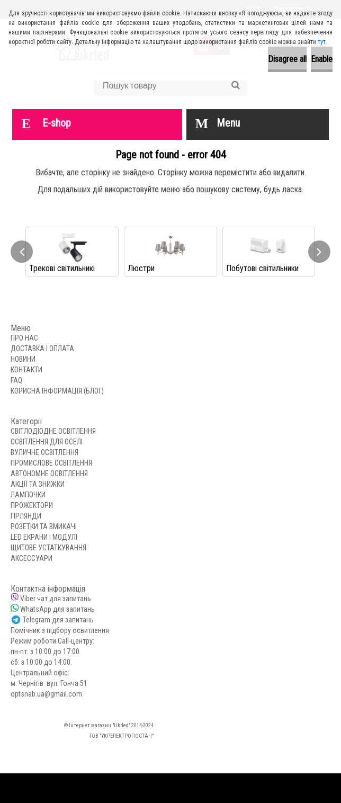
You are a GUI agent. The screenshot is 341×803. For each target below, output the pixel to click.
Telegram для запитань (58, 619)
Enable (322, 59)
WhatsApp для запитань (57, 609)
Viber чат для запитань (55, 598)
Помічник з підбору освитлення (60, 630)
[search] (235, 85)
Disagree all (287, 59)
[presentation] (22, 251)
